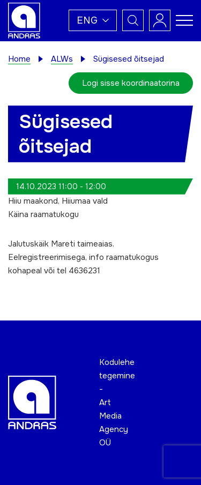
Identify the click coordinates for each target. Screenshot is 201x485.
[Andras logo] (24, 19)
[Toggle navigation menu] (184, 20)
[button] (93, 20)
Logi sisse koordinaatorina (131, 83)
